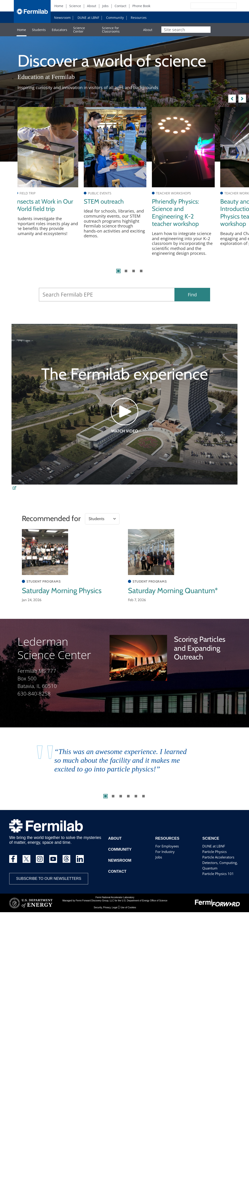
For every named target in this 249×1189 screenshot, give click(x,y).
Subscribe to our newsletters (48, 884)
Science (75, 6)
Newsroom (62, 17)
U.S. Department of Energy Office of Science (144, 906)
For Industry (164, 857)
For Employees (166, 851)
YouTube (207, 17)
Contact (120, 6)
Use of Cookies (128, 912)
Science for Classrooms (111, 29)
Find (192, 300)
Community (115, 17)
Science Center (79, 29)
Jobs (105, 6)
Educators (59, 29)
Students (39, 29)
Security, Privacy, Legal (105, 912)
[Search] (203, 6)
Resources (139, 17)
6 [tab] (143, 801)
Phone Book (141, 6)
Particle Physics (214, 857)
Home (58, 6)
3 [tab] (133, 276)
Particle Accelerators (218, 862)
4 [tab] (141, 276)
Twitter (185, 17)
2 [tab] (126, 276)
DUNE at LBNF (88, 17)
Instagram (199, 17)
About (91, 6)
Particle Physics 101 (217, 879)
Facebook (192, 17)
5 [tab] (136, 801)
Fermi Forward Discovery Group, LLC (95, 906)
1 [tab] (118, 276)
